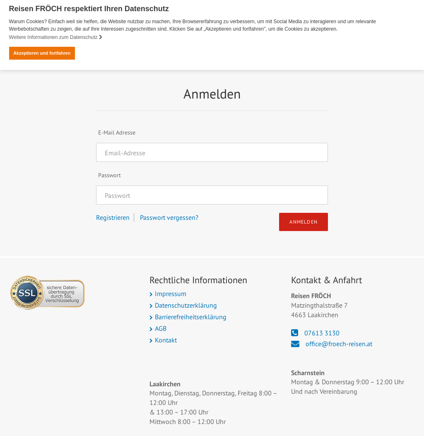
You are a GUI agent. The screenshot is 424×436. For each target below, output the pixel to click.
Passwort (109, 174)
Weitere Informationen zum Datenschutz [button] (56, 37)
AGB (160, 328)
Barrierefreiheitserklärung (190, 316)
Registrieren (113, 217)
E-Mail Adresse (116, 132)
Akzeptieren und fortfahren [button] (41, 53)
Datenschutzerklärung (186, 305)
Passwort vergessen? (169, 217)
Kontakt (166, 339)
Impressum (170, 293)
